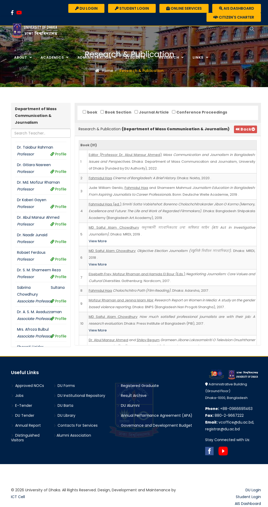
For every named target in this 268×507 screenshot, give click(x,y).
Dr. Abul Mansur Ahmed (38, 217)
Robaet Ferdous (31, 252)
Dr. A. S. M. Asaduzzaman (39, 311)
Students (136, 57)
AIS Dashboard (236, 8)
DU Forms (64, 385)
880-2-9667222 (224, 415)
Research (169, 57)
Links (199, 57)
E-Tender (21, 405)
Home (104, 70)
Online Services (184, 8)
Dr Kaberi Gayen (31, 199)
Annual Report (26, 425)
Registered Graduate (138, 385)
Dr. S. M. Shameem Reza (39, 270)
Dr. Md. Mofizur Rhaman (38, 182)
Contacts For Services (75, 425)
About (21, 57)
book (92, 112)
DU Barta (63, 405)
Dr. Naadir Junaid (32, 235)
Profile (58, 154)
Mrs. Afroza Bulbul (33, 329)
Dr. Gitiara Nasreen (34, 164)
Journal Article (154, 112)
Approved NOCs (27, 385)
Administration (95, 57)
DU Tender (22, 415)
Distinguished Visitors (25, 438)
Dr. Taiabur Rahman (35, 147)
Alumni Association (72, 435)
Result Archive (132, 395)
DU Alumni (128, 405)
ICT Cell (18, 496)
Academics (53, 57)
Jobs (17, 395)
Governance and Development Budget (154, 425)
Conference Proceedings (201, 112)
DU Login (86, 8)
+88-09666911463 (229, 408)
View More (98, 241)
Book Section (118, 112)
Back (244, 129)
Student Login (132, 8)
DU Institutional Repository (79, 395)
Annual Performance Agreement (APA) (154, 415)
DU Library (64, 415)
